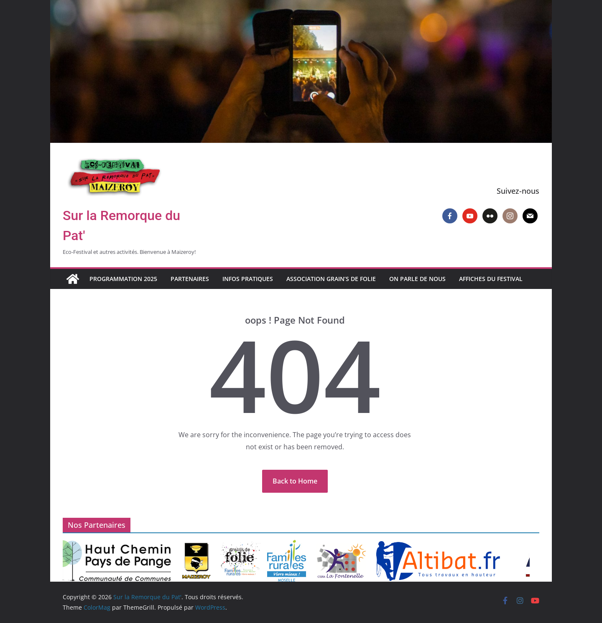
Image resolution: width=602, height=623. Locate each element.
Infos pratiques (247, 279)
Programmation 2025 (123, 279)
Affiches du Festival (491, 279)
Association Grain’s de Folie (331, 279)
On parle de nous (417, 279)
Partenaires (190, 279)
